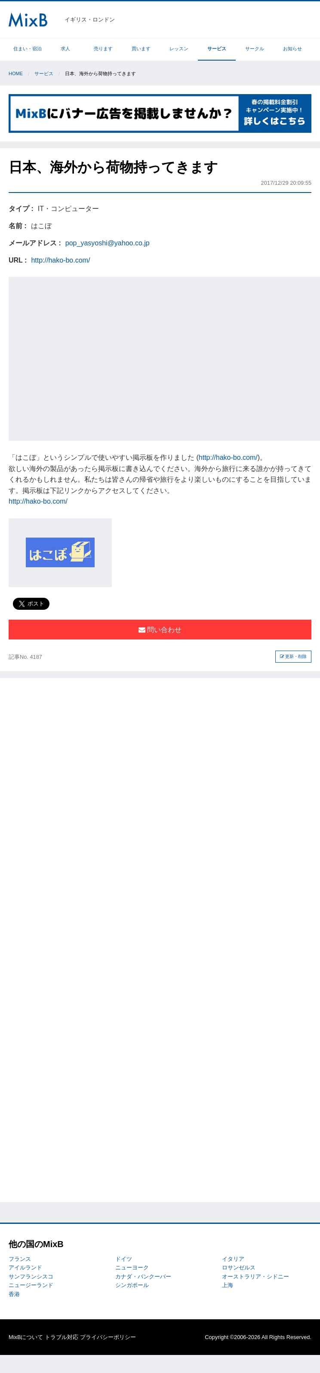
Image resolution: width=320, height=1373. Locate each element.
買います (141, 48)
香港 (14, 1294)
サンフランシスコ (31, 1276)
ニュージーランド (31, 1285)
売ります (103, 48)
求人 (65, 48)
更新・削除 (293, 656)
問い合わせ (160, 629)
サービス (216, 48)
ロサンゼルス (238, 1267)
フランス (20, 1259)
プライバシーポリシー (108, 1337)
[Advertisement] (80, 357)
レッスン (178, 48)
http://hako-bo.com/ (60, 260)
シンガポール (132, 1285)
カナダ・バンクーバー (143, 1276)
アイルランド (25, 1267)
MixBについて (26, 1337)
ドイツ (123, 1259)
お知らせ (292, 48)
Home (16, 73)
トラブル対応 (61, 1337)
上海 (227, 1285)
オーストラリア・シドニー (255, 1276)
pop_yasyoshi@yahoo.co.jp (107, 243)
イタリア (233, 1259)
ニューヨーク (132, 1267)
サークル (254, 48)
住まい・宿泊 (27, 48)
